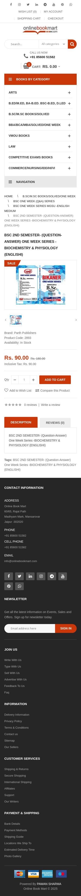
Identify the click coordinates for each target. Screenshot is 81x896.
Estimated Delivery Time (19, 849)
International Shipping (18, 782)
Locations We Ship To (17, 843)
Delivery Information (16, 714)
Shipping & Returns (16, 769)
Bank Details (12, 823)
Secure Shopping (15, 775)
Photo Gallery (12, 856)
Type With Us (12, 666)
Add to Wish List (20, 390)
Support (9, 795)
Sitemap (9, 740)
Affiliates (9, 788)
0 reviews (30, 405)
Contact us (11, 734)
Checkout (56, 18)
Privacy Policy (13, 721)
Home (8, 196)
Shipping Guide (14, 836)
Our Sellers (11, 747)
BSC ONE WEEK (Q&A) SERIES (34, 201)
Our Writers (11, 801)
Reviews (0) (55, 422)
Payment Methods (15, 830)
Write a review (50, 405)
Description (21, 422)
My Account (53, 11)
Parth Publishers (25, 333)
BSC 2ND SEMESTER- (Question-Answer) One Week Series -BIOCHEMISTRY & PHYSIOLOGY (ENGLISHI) (39, 220)
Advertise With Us (15, 679)
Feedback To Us (14, 686)
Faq (6, 692)
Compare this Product (55, 390)
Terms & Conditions (16, 727)
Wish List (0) (27, 11)
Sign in (65, 628)
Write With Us (12, 660)
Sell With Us (12, 673)
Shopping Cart (29, 18)
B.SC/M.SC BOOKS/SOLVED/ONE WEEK (49, 196)
